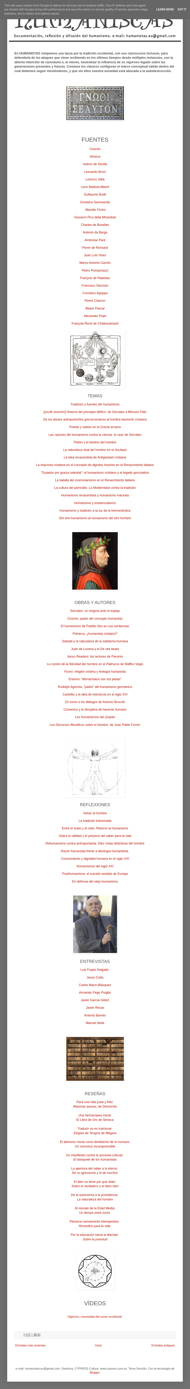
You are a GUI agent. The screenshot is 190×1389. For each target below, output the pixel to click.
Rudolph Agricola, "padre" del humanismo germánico (95, 687)
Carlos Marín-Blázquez (95, 985)
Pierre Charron (95, 300)
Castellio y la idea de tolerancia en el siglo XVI (95, 694)
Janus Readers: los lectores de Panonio (95, 656)
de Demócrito (95, 1106)
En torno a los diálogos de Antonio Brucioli (95, 702)
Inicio (98, 1345)
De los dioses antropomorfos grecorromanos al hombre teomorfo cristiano (95, 419)
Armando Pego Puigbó (95, 992)
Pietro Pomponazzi (95, 270)
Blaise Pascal (95, 308)
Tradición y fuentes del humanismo (94, 404)
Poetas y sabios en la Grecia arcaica (95, 427)
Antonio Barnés (95, 1015)
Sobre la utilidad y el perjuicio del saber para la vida (95, 836)
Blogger (94, 1372)
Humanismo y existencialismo (95, 503)
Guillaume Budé (95, 194)
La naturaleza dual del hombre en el (95, 450)
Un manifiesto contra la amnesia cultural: (95, 1155)
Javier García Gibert (95, 1000)
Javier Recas (95, 1007)
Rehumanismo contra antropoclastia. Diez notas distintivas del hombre (95, 843)
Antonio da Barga (95, 232)
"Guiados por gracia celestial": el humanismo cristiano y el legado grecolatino (95, 472)
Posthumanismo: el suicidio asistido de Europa (95, 874)
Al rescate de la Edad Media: (95, 1208)
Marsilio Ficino (95, 210)
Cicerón (95, 149)
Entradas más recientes (30, 1345)
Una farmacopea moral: (95, 1115)
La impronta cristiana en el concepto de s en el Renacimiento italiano (95, 465)
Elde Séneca (95, 1120)
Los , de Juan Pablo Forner (95, 725)
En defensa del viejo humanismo (95, 881)
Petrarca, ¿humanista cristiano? (95, 633)
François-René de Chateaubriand (94, 323)
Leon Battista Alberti (95, 187)
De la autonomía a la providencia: (95, 1195)
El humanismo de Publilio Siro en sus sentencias (95, 626)
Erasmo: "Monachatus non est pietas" (95, 679)
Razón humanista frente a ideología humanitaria (94, 851)
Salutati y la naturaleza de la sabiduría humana (95, 641)
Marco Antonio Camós (95, 263)
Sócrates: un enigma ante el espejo (95, 611)
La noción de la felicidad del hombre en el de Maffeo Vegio (95, 664)
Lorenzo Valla (94, 179)
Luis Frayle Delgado (95, 970)
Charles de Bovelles (95, 225)
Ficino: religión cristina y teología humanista (95, 671)
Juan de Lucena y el (95, 649)
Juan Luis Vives (95, 255)
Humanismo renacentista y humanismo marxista (95, 495)
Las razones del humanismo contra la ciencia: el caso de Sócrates (94, 435)
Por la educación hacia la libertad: (95, 1235)
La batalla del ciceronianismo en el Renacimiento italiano (95, 480)
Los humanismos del (95, 717)
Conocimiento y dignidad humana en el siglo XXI (95, 858)
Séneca (95, 156)
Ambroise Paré (94, 240)
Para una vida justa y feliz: (95, 1102)
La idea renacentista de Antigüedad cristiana (95, 457)
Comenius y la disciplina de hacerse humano (95, 709)
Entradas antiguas (163, 1345)
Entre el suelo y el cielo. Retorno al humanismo (95, 828)
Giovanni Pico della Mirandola (95, 217)
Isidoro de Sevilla (95, 164)
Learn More (165, 9)
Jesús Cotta (95, 977)
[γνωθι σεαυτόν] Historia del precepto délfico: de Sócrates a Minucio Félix (95, 412)
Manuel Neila (95, 1023)
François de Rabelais (95, 278)
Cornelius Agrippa (95, 293)
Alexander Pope (95, 316)
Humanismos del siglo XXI (95, 866)
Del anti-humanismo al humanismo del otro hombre (95, 518)
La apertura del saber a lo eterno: (95, 1168)
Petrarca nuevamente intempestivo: (95, 1221)
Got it (182, 9)
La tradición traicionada (95, 821)
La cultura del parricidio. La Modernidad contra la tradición (95, 488)
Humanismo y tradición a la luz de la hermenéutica (94, 510)
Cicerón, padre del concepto (94, 618)
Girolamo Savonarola (95, 202)
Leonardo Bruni (95, 172)
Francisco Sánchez (95, 285)
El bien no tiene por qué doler (94, 1182)
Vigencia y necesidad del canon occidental (95, 1316)
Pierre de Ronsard (95, 247)
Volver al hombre (95, 813)
